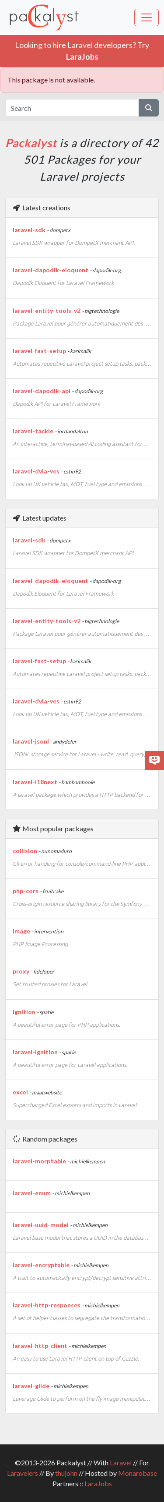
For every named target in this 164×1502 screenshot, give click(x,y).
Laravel (121, 1462)
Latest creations (41, 207)
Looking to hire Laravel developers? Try (82, 51)
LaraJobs (98, 1483)
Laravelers (22, 1473)
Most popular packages (53, 828)
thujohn (66, 1473)
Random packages (44, 1139)
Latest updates (39, 518)
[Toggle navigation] (146, 17)
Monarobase (137, 1473)
